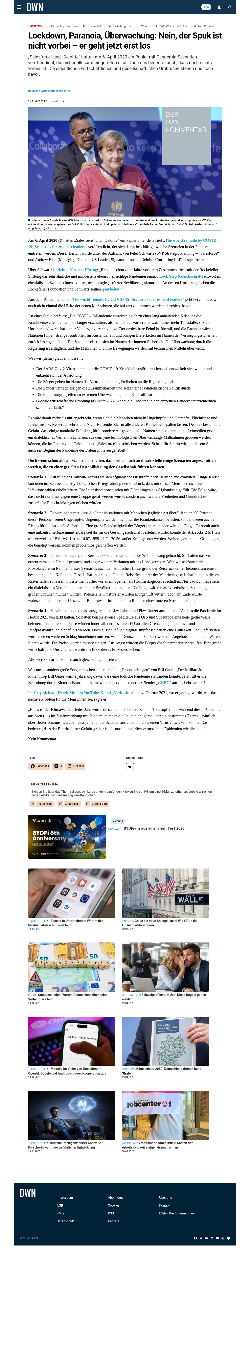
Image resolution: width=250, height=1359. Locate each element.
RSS (111, 1213)
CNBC (163, 682)
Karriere (113, 1221)
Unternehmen (131, 995)
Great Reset (72, 803)
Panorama (129, 1069)
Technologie (37, 921)
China (145, 26)
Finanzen (114, 828)
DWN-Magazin (122, 26)
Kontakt (164, 1205)
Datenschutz (66, 1221)
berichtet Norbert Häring (74, 270)
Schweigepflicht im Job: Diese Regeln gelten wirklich (164, 997)
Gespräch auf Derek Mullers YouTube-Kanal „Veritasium (83, 692)
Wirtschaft (130, 1143)
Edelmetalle (95, 26)
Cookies (113, 1205)
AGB (60, 1205)
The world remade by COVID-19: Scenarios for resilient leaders (127, 299)
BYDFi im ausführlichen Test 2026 (154, 828)
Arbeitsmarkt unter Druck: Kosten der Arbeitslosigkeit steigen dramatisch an (157, 1145)
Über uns (165, 1198)
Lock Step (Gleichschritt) (181, 276)
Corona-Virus (100, 803)
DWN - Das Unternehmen (177, 1213)
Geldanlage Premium (64, 26)
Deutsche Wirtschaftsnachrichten (49, 91)
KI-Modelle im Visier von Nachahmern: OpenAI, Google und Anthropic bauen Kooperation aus (67, 1071)
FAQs (60, 1213)
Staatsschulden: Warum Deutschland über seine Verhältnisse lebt (68, 997)
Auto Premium (206, 26)
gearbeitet (111, 289)
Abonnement (117, 1198)
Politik (33, 995)
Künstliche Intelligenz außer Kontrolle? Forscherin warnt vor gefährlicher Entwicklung (65, 1145)
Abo (206, 7)
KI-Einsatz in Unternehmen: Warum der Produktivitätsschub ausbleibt (65, 923)
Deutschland (44, 803)
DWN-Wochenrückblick (172, 26)
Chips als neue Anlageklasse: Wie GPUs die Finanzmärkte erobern (159, 923)
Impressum (65, 1198)
